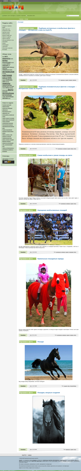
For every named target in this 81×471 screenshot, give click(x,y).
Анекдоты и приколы (7, 25)
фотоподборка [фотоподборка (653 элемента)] (8, 93)
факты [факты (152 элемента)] (7, 87)
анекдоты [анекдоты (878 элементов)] (6, 58)
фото (75, 148)
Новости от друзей (6, 37)
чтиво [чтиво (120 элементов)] (3, 96)
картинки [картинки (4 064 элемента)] (7, 75)
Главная (6, 0)
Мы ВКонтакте (15, 0)
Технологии (4, 46)
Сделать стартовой (20, 15)
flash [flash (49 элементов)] (3, 56)
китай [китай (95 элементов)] (3, 77)
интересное (60, 148)
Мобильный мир (6, 33)
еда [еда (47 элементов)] (9, 65)
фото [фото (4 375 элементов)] (10, 89)
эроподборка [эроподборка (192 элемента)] (10, 96)
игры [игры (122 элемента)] (11, 69)
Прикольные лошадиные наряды (50, 259)
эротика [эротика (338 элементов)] (5, 98)
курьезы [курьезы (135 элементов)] (9, 78)
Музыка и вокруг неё (6, 35)
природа (74, 80)
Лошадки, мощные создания (48, 392)
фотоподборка (73, 386)
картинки (65, 148)
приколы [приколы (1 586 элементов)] (6, 83)
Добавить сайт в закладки (8, 15)
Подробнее (23, 80)
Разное (4, 43)
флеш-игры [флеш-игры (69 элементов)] (5, 90)
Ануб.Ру (24, 455)
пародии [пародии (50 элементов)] (7, 81)
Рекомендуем (5, 44)
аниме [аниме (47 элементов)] (12, 58)
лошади (66, 80)
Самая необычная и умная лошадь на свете (54, 155)
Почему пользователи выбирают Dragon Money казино (7, 131)
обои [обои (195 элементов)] (3, 81)
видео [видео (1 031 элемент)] (5, 60)
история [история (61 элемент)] (4, 73)
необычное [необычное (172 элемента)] (9, 80)
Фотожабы (4, 49)
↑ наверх (29, 455)
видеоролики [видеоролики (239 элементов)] (6, 62)
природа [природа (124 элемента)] (4, 85)
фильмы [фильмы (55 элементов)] (11, 87)
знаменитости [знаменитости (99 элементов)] (5, 69)
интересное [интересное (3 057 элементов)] (8, 71)
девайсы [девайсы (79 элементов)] (8, 63)
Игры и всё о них (6, 29)
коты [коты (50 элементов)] (6, 77)
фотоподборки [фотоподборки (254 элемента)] (7, 95)
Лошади (40, 342)
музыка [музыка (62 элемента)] (4, 80)
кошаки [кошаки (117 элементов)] (9, 77)
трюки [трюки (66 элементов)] (12, 86)
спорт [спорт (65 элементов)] (7, 86)
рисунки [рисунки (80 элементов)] (4, 86)
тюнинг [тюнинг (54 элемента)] (3, 87)
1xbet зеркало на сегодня (8, 158)
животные (63, 80)
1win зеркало (5, 160)
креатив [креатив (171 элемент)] (4, 78)
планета (70, 80)
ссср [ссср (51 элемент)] (10, 86)
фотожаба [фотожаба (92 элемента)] (4, 91)
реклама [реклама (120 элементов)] (9, 85)
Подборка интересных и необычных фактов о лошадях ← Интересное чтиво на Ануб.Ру (47, 29)
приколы (72, 335)
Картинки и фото (6, 32)
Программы (5, 41)
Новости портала (6, 38)
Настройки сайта (30, 15)
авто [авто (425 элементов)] (6, 56)
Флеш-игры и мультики (7, 48)
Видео (3, 27)
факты (72, 148)
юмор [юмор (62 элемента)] (9, 98)
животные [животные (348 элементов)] (5, 67)
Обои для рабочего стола (8, 40)
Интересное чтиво (6, 30)
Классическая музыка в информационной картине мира (8, 126)
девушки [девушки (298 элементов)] (5, 65)
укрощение (71, 252)
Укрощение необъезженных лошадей (52, 210)
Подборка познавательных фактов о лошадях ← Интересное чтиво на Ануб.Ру (48, 87)
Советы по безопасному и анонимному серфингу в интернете (8, 150)
